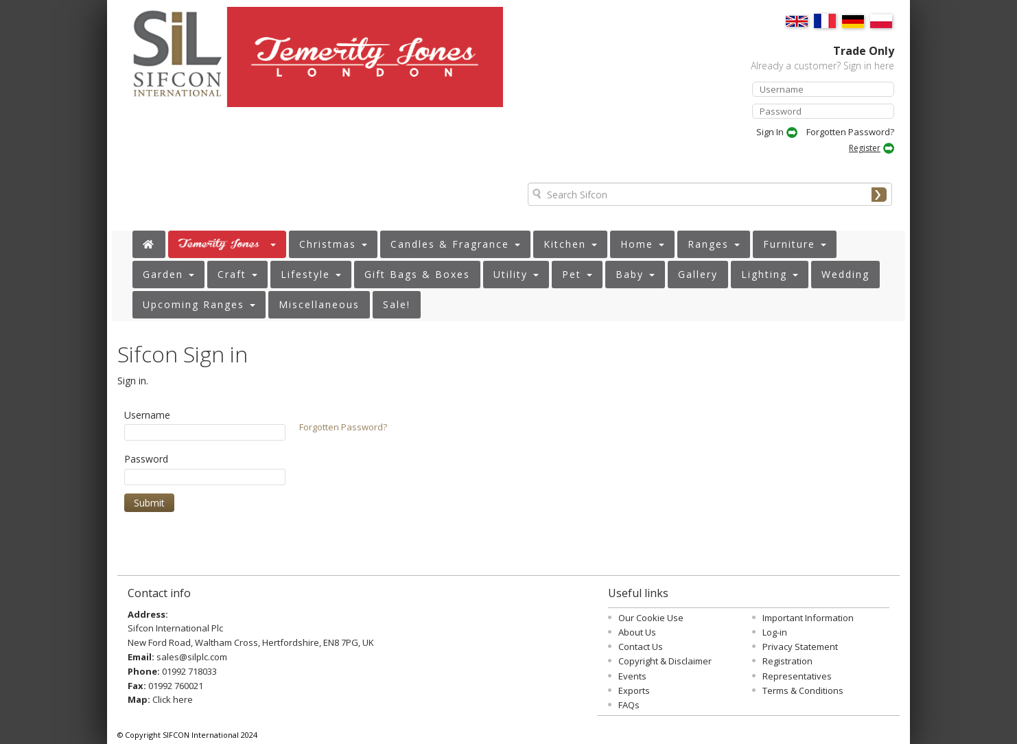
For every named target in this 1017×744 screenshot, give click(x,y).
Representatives (797, 676)
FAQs (629, 705)
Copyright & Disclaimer (665, 661)
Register (864, 148)
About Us (637, 632)
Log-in (774, 632)
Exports (634, 690)
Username (147, 414)
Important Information (808, 618)
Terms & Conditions (802, 690)
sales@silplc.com (191, 657)
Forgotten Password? (850, 132)
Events (632, 676)
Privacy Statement (800, 646)
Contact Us (640, 646)
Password (146, 458)
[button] (227, 244)
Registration (787, 661)
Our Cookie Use (650, 618)
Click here (172, 699)
